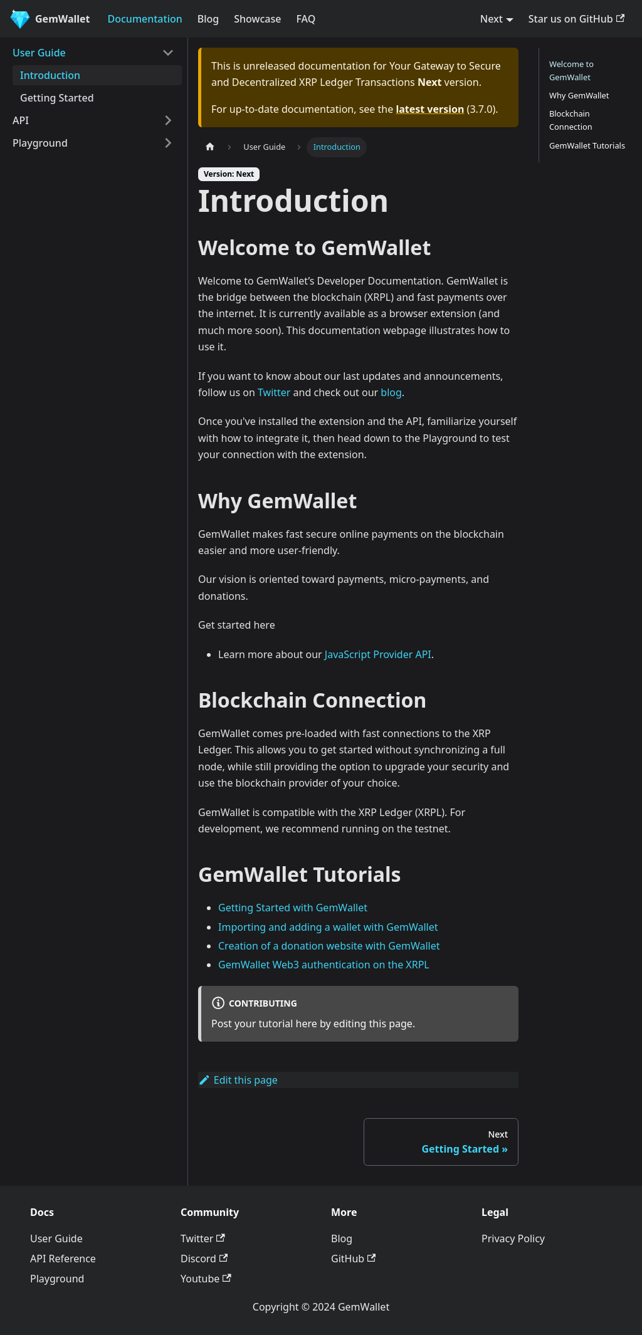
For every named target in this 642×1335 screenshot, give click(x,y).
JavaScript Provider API (378, 654)
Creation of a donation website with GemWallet (328, 946)
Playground (40, 143)
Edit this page (238, 1080)
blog (391, 392)
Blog (208, 19)
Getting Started (57, 98)
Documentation (145, 19)
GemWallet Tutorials (587, 145)
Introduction (50, 75)
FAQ (305, 19)
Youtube (206, 1278)
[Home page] (210, 147)
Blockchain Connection (570, 120)
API (21, 120)
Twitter (274, 392)
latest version (430, 109)
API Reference (63, 1258)
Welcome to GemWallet (571, 70)
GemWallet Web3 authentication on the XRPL (323, 964)
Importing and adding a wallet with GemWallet (328, 927)
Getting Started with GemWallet (292, 907)
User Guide (39, 53)
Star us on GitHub (576, 19)
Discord (204, 1258)
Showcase (257, 19)
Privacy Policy (513, 1238)
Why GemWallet (579, 95)
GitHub (353, 1258)
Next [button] (491, 19)
